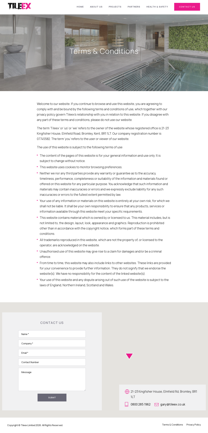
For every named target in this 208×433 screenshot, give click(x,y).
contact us (187, 6)
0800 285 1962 (138, 404)
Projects (115, 6)
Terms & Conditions (172, 424)
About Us (96, 6)
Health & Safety (157, 6)
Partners (134, 6)
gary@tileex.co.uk (170, 404)
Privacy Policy (193, 424)
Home (80, 6)
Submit (52, 397)
